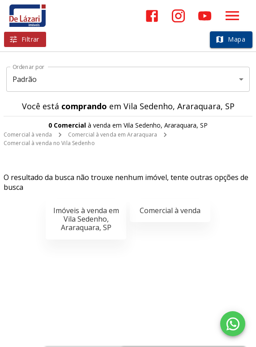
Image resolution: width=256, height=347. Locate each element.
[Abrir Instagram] (178, 16)
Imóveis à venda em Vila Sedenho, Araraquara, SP (86, 219)
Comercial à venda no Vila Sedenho (49, 143)
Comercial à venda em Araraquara (113, 134)
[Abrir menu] (232, 15)
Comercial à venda (28, 134)
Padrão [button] (25, 79)
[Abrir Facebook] (152, 16)
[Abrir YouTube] (205, 16)
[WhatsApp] (232, 323)
